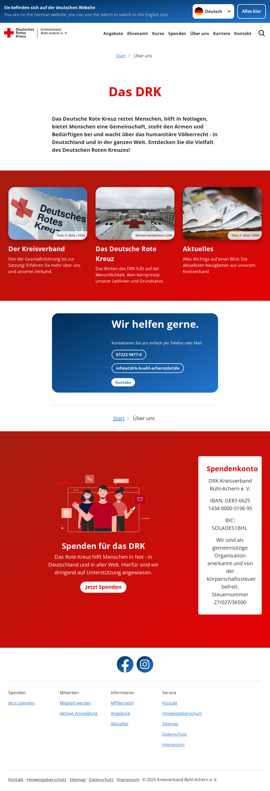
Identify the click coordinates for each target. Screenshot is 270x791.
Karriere (221, 33)
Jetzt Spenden (103, 586)
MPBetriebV (122, 703)
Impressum (173, 744)
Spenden (177, 33)
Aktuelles (198, 248)
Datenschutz (174, 734)
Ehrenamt (137, 33)
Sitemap (170, 724)
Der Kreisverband (36, 248)
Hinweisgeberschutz (182, 713)
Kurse (158, 33)
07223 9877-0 (129, 354)
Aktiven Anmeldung (79, 713)
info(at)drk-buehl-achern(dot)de (147, 368)
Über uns (199, 33)
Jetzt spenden (21, 703)
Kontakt (170, 703)
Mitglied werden (75, 703)
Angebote (113, 33)
